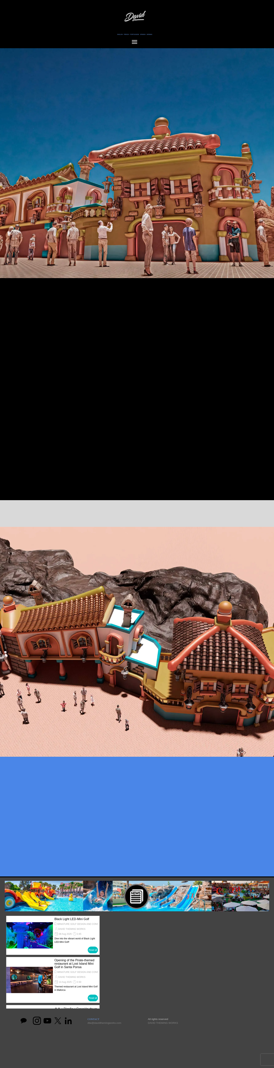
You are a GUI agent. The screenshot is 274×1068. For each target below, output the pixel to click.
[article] (53, 935)
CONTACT (93, 1019)
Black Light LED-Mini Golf (71, 919)
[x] (58, 1020)
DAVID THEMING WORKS (71, 929)
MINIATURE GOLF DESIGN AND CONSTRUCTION (83, 924)
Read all (93, 950)
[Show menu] (134, 42)
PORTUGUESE (134, 34)
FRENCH (126, 34)
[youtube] (47, 1020)
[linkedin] (68, 1020)
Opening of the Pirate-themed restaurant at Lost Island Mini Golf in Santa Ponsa (74, 964)
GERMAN (149, 34)
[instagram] (37, 1020)
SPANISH (143, 34)
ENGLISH (120, 34)
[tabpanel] (135, 34)
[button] (185, 961)
